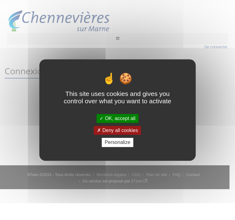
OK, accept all (117, 118)
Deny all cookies (117, 130)
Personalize (117, 142)
